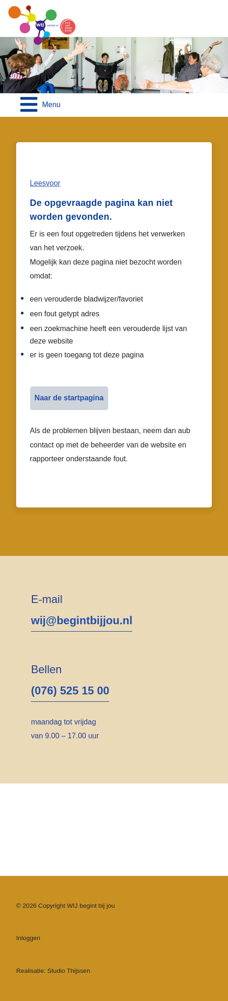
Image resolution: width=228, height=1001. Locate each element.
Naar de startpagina (69, 398)
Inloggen (28, 938)
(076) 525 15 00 (70, 690)
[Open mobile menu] (40, 105)
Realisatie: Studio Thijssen (53, 970)
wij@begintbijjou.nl (81, 620)
